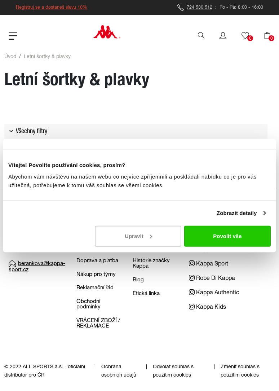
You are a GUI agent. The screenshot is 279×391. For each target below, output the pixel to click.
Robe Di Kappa (212, 279)
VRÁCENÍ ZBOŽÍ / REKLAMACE (98, 323)
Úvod (10, 57)
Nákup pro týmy (96, 274)
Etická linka (146, 293)
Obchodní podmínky (88, 304)
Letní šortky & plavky (47, 57)
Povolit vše (227, 236)
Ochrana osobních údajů (118, 371)
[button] (223, 35)
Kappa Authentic (214, 293)
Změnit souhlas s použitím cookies (240, 371)
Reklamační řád (95, 288)
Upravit (138, 236)
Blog (138, 280)
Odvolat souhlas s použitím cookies (173, 371)
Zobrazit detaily (237, 213)
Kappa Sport (208, 264)
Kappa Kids (207, 308)
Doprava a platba (97, 261)
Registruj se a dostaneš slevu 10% (51, 7)
